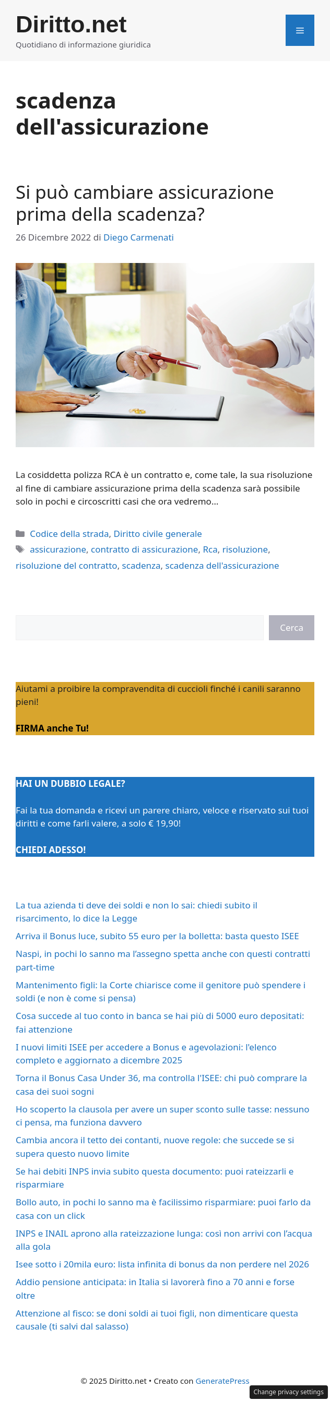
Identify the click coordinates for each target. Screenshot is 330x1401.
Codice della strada (69, 534)
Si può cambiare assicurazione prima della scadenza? (145, 202)
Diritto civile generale (157, 534)
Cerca (291, 627)
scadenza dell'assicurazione (222, 565)
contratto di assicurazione (144, 549)
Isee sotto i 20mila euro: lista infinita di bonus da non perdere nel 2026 (162, 1264)
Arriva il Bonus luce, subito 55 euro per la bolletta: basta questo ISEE (157, 936)
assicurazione (58, 549)
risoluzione (245, 549)
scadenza (141, 565)
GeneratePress (222, 1380)
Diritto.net (71, 24)
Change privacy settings (289, 1391)
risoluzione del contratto (66, 565)
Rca (210, 549)
